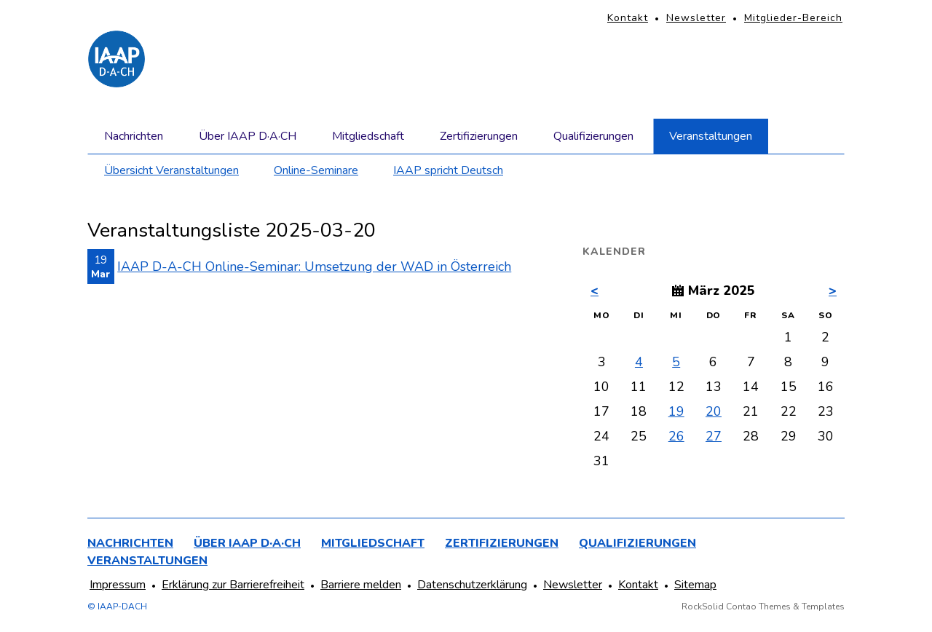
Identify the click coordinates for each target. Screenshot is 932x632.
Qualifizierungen (593, 136)
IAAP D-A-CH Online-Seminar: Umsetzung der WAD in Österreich (314, 266)
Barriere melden (360, 585)
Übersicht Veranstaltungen (171, 170)
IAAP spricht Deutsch (448, 170)
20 (714, 411)
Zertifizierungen (479, 136)
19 (676, 411)
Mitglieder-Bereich (793, 18)
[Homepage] (116, 59)
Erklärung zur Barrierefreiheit (233, 585)
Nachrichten (133, 136)
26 (676, 436)
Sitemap (695, 585)
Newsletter (696, 18)
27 (714, 436)
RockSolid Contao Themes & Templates (763, 606)
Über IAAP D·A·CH (247, 136)
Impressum (118, 585)
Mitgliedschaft (368, 136)
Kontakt (627, 18)
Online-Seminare (316, 170)
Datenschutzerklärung (472, 585)
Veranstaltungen (710, 136)
